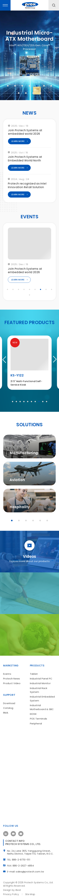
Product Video (11, 684)
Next (53, 362)
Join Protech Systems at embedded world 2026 (25, 133)
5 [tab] (37, 86)
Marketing (11, 666)
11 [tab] (40, 93)
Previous (5, 362)
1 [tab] (8, 86)
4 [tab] (29, 86)
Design (7, 892)
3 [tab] (22, 86)
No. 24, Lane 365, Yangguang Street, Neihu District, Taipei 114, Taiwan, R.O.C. (31, 854)
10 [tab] (33, 93)
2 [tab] (15, 86)
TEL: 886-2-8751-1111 (19, 861)
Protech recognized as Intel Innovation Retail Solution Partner (27, 188)
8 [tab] (19, 93)
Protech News (11, 679)
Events (7, 674)
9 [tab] (26, 93)
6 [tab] (44, 86)
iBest (18, 892)
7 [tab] (51, 86)
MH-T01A (18, 379)
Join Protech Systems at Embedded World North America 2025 (25, 161)
